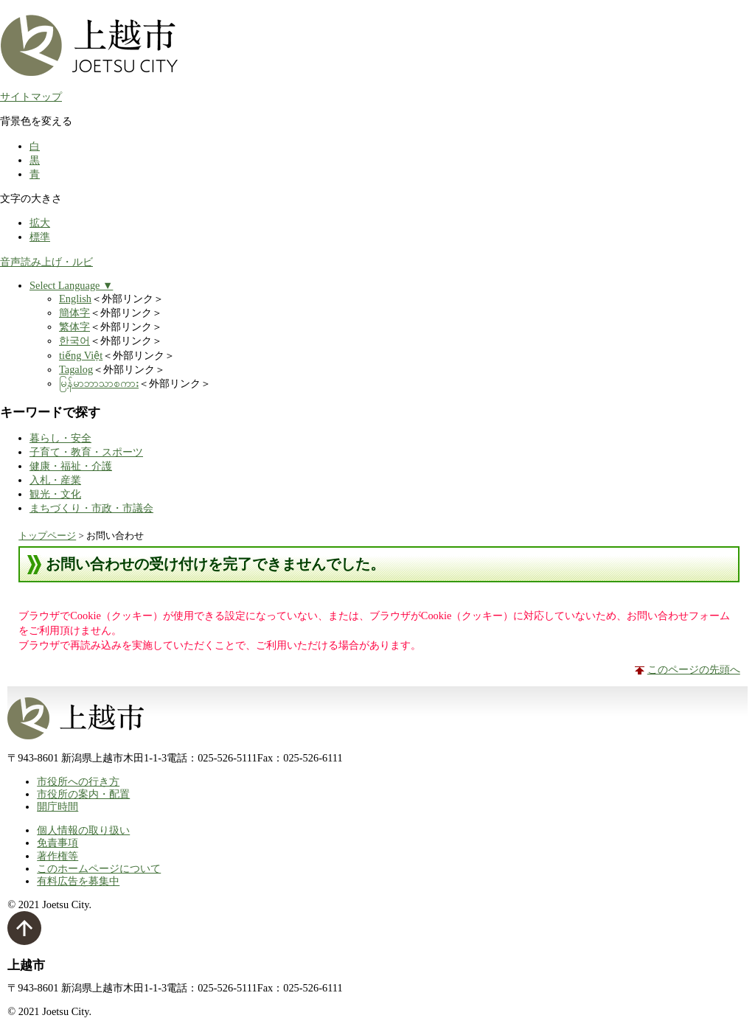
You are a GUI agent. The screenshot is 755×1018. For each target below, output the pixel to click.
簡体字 (74, 312)
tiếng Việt (80, 355)
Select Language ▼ (71, 285)
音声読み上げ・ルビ (46, 262)
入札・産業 (55, 480)
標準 (39, 237)
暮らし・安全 (60, 438)
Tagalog (76, 369)
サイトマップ (31, 96)
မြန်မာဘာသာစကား (99, 383)
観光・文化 (55, 494)
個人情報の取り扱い (83, 830)
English (75, 298)
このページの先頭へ (693, 669)
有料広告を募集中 (78, 881)
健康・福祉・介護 (70, 466)
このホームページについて (99, 868)
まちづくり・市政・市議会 (91, 508)
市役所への (78, 781)
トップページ (47, 535)
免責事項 (57, 842)
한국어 (74, 340)
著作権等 (57, 856)
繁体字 (74, 326)
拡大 (39, 223)
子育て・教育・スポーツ (86, 452)
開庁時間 (57, 806)
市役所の (83, 794)
